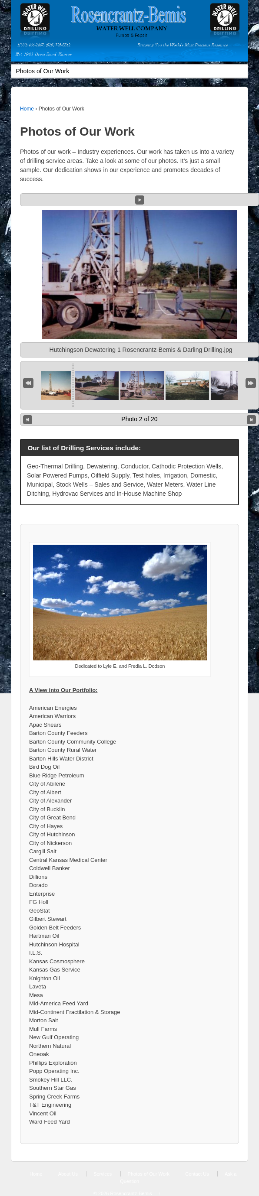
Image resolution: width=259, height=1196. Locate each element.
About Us (68, 1173)
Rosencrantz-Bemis (131, 1193)
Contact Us (197, 1173)
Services (102, 1173)
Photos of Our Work (148, 1173)
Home (27, 109)
